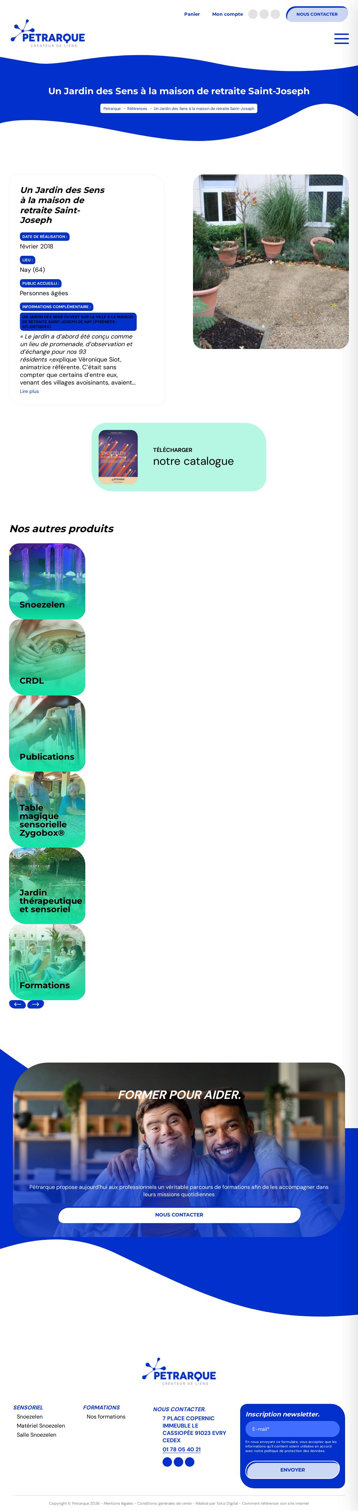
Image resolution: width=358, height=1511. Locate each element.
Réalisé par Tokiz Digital (217, 1503)
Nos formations (106, 1416)
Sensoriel (28, 1407)
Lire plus (29, 391)
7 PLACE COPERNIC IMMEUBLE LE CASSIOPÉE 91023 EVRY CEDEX (194, 1429)
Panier (192, 14)
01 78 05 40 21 (182, 1449)
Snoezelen (30, 1416)
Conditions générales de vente (164, 1503)
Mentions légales (118, 1503)
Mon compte (227, 14)
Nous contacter (317, 14)
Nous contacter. (179, 1409)
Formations (101, 1407)
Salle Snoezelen (36, 1434)
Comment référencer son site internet (275, 1503)
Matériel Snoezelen (41, 1425)
